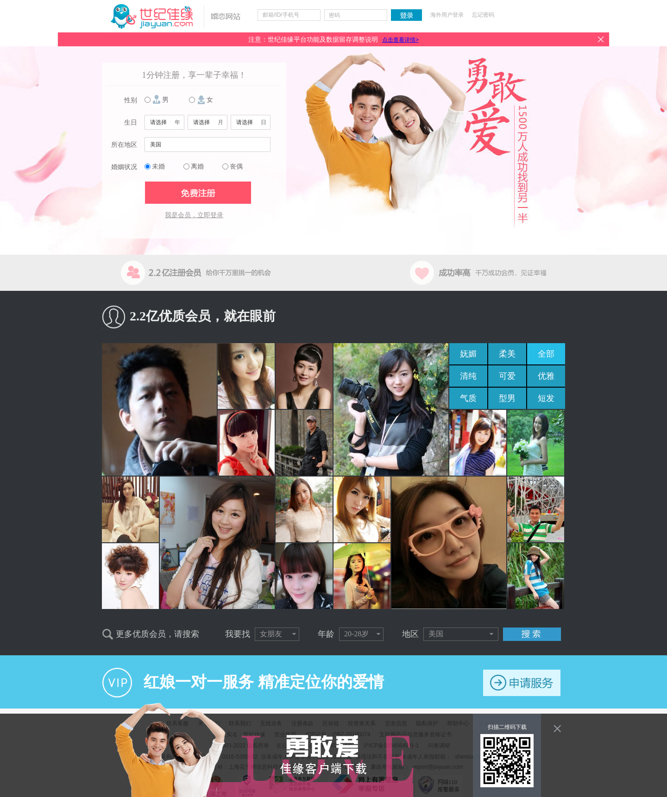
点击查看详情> (400, 40)
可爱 (507, 376)
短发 (546, 398)
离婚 (197, 166)
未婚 (158, 166)
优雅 (546, 376)
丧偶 (236, 166)
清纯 (468, 376)
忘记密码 (483, 15)
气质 (468, 398)
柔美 (507, 353)
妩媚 (468, 353)
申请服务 (521, 683)
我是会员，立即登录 (194, 215)
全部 (546, 353)
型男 (507, 398)
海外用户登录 (447, 15)
